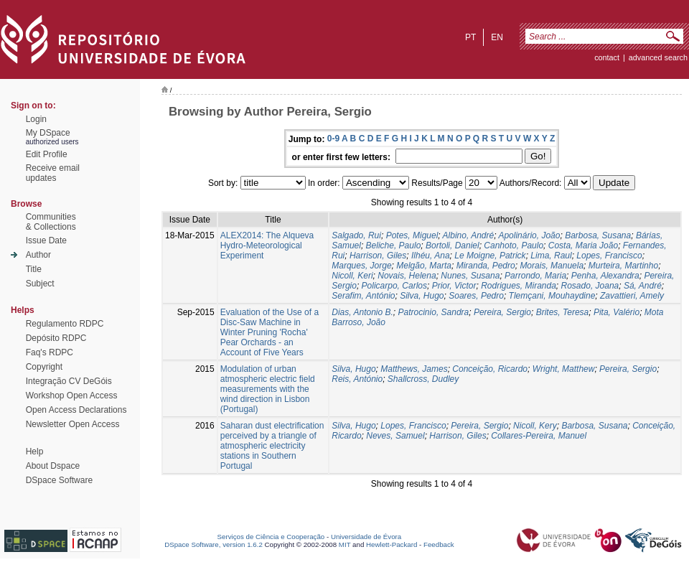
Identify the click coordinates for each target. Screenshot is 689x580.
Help (35, 451)
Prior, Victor (454, 286)
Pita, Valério (616, 312)
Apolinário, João (529, 235)
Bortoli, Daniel (452, 245)
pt (470, 37)
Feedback (438, 544)
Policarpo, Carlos (394, 286)
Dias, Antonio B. (362, 312)
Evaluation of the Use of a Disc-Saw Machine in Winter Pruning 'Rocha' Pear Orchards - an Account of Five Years (269, 332)
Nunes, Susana (470, 276)
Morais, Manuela (551, 266)
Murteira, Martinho (623, 266)
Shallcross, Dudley (423, 379)
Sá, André (643, 286)
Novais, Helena (407, 276)
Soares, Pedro (476, 296)
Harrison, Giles (378, 256)
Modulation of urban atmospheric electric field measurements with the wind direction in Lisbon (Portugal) (267, 389)
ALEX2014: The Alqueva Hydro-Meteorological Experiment (267, 245)
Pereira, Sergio (502, 312)
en (497, 37)
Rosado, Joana (590, 286)
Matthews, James (413, 369)
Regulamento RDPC (65, 324)
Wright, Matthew (564, 369)
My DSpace (48, 133)
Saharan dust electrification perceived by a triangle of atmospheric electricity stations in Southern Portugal (272, 446)
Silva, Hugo (422, 296)
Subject (40, 284)
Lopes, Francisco (609, 256)
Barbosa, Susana (598, 235)
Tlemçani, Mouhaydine (552, 296)
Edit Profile (46, 154)
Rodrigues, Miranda (518, 286)
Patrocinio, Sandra (433, 312)
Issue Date (46, 240)
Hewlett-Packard (391, 544)
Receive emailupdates (53, 173)
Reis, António (357, 379)
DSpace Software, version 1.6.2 (213, 544)
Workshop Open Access (72, 395)
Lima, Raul (550, 256)
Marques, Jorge (361, 266)
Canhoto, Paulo (513, 245)
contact (606, 57)
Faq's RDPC (49, 352)
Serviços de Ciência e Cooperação (271, 537)
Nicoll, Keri (352, 276)
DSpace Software (59, 480)
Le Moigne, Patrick (489, 256)
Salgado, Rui (356, 235)
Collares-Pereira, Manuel (538, 436)
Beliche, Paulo (393, 245)
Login (36, 119)
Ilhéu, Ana (430, 256)
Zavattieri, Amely (632, 296)
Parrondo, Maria (535, 276)
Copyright (44, 367)
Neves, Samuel (395, 436)
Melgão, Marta (423, 266)
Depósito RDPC (56, 338)
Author (38, 255)
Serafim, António (363, 296)
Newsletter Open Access (73, 424)
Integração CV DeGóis (69, 381)
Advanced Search (658, 57)
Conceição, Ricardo (490, 369)
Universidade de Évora (366, 537)
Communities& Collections (51, 222)
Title (34, 269)
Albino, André (469, 235)
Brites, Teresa (562, 312)
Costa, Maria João (583, 245)
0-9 (333, 139)
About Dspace (53, 466)
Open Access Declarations (76, 410)
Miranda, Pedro (485, 266)
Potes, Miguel (412, 235)
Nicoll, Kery (535, 426)
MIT (345, 544)
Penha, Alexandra (605, 276)
